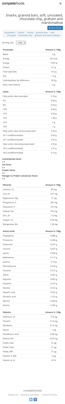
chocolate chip (25, 35)
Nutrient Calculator (30, 394)
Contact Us (13, 394)
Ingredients (9, 32)
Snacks (21, 32)
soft (52, 32)
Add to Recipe (55, 28)
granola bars (42, 32)
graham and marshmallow (47, 35)
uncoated (11, 35)
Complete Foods (13, 4)
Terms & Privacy (49, 394)
